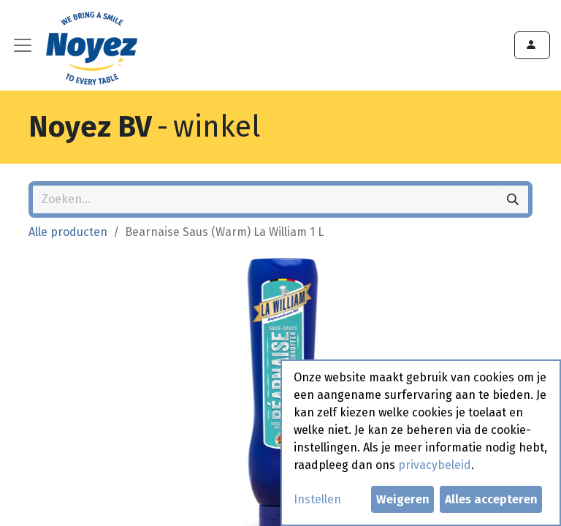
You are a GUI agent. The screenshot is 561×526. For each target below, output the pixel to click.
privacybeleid (434, 465)
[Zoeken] (512, 199)
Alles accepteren (491, 499)
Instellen (317, 499)
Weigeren (403, 499)
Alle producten (67, 232)
